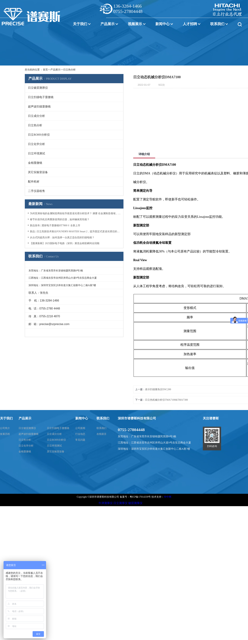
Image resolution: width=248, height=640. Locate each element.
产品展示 (107, 24)
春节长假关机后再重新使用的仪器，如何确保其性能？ (59, 219)
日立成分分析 (54, 434)
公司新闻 (80, 428)
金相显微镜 (25, 451)
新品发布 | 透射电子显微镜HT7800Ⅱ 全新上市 (55, 225)
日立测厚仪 (120, 503)
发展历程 (5, 434)
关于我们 (80, 24)
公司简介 (5, 428)
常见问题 (80, 440)
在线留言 (101, 434)
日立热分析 (69, 69)
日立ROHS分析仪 (56, 440)
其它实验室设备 (55, 451)
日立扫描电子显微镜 (58, 428)
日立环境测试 (54, 445)
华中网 (167, 497)
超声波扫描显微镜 (28, 434)
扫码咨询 (212, 446)
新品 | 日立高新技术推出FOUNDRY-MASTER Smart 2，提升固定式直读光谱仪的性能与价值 (75, 231)
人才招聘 (190, 24)
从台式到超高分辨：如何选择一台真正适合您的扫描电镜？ (62, 237)
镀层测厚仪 (135, 503)
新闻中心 (162, 24)
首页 (45, 69)
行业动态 (80, 434)
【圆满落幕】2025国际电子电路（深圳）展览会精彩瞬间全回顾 (64, 243)
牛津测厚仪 (105, 503)
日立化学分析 (26, 445)
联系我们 (217, 24)
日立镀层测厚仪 (27, 428)
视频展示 (135, 24)
